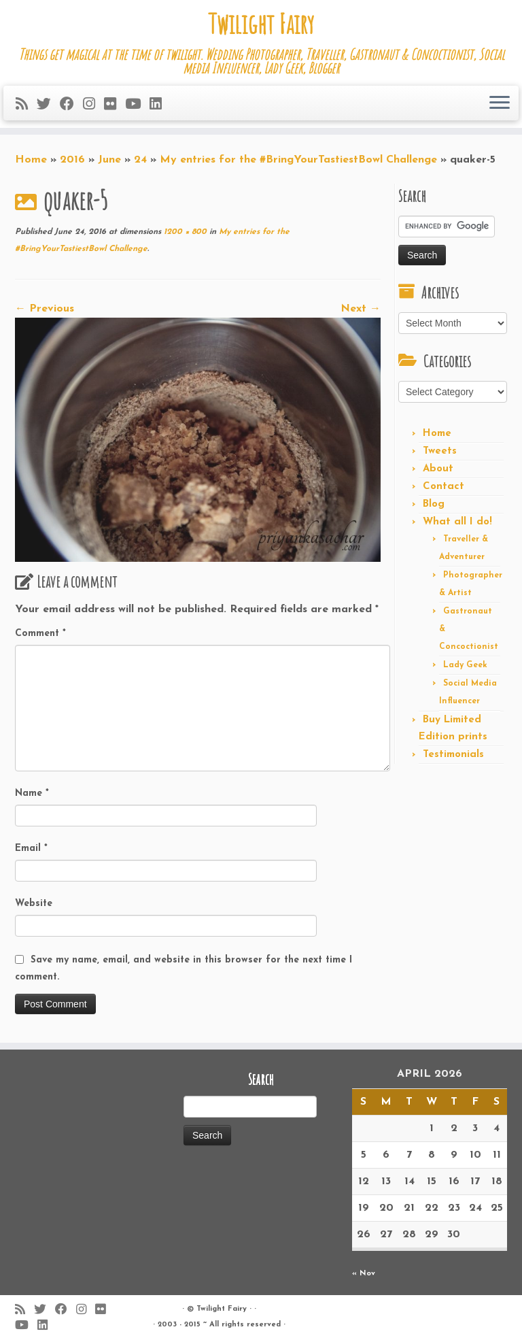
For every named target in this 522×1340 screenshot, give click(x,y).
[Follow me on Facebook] (71, 105)
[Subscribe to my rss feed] (26, 105)
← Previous (44, 308)
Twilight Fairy (261, 23)
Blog (434, 504)
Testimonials (453, 755)
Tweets (440, 451)
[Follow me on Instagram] (93, 105)
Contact (443, 487)
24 (140, 159)
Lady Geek (465, 665)
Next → (361, 308)
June (109, 159)
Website (33, 904)
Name (32, 793)
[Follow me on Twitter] (48, 105)
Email (31, 848)
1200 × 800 (184, 232)
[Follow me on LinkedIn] (160, 105)
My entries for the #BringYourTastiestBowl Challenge (298, 159)
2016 (72, 159)
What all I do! (457, 522)
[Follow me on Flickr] (114, 105)
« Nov (363, 1273)
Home (31, 159)
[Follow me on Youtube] (137, 105)
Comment (40, 634)
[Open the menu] (499, 103)
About (438, 469)
